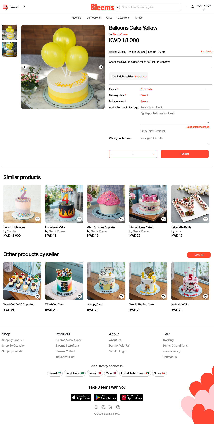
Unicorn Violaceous (14, 227)
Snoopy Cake (94, 304)
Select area (140, 76)
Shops (139, 17)
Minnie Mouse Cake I (141, 227)
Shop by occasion (13, 345)
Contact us (170, 357)
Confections (94, 17)
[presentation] (25, 67)
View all (199, 255)
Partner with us (119, 345)
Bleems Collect (65, 351)
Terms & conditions (175, 345)
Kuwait (55, 373)
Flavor (113, 89)
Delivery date (117, 95)
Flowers (76, 17)
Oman (159, 373)
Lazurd (177, 231)
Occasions (124, 17)
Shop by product (12, 340)
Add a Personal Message (123, 107)
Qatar (111, 373)
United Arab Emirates (135, 373)
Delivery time (117, 101)
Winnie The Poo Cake (141, 304)
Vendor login (117, 351)
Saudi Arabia (75, 373)
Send (185, 154)
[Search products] (149, 7)
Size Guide (206, 51)
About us (115, 340)
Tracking (168, 340)
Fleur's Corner (120, 34)
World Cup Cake (54, 304)
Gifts (109, 17)
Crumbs (9, 231)
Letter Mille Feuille (181, 227)
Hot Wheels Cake (55, 227)
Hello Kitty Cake (180, 304)
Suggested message (198, 126)
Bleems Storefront (67, 345)
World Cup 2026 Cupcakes (18, 304)
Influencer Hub (65, 357)
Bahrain (95, 373)
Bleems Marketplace (69, 340)
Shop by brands (12, 351)
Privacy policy (171, 351)
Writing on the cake (120, 138)
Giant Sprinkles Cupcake (101, 227)
